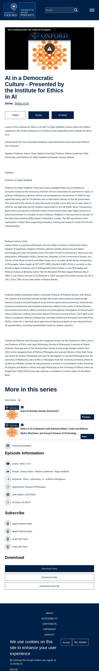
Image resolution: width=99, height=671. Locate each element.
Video (15, 116)
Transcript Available (21, 446)
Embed (63, 116)
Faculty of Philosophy (35, 487)
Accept (66, 642)
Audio (38, 116)
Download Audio (49, 578)
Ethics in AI (22, 104)
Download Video (49, 569)
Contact (49, 635)
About (49, 614)
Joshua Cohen (27, 472)
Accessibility (49, 619)
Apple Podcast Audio (22, 532)
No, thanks (80, 642)
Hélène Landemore (44, 472)
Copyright (49, 630)
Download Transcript (49, 586)
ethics (26, 479)
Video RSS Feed (19, 547)
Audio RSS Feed (19, 539)
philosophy (35, 479)
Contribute (49, 624)
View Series (10, 400)
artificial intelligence (55, 479)
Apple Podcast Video (22, 524)
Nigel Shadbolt (62, 472)
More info (14, 669)
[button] (49, 49)
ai (43, 479)
